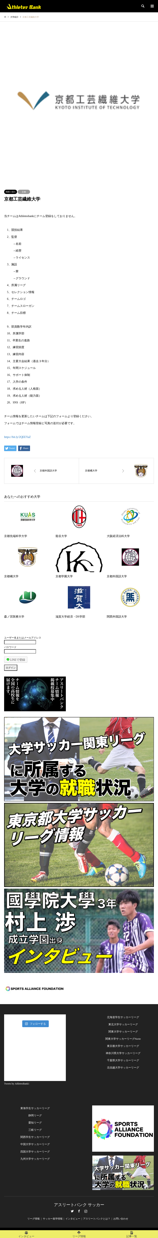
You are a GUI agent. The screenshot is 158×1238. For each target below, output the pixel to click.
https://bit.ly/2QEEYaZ (17, 437)
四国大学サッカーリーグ (35, 1151)
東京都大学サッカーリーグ (123, 1045)
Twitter (72, 1211)
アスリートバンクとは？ (96, 1218)
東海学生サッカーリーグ (35, 1108)
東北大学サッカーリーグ (123, 1024)
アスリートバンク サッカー (79, 1204)
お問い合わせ (120, 1218)
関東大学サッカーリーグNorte (123, 1038)
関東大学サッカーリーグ (123, 1031)
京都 (24, 192)
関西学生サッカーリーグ (35, 1137)
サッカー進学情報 (53, 1218)
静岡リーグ (35, 1115)
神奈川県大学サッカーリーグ (123, 1053)
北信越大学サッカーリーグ (123, 1067)
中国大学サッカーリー (33, 1144)
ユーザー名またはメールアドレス (22, 637)
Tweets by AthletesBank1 (16, 1083)
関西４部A (10, 192)
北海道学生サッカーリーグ (123, 1017)
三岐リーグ (35, 1129)
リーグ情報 (33, 1218)
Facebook (79, 1211)
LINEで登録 (16, 659)
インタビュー (72, 1218)
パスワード (10, 647)
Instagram (85, 1211)
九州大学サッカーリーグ (35, 1158)
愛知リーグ (35, 1122)
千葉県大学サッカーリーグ (123, 1060)
